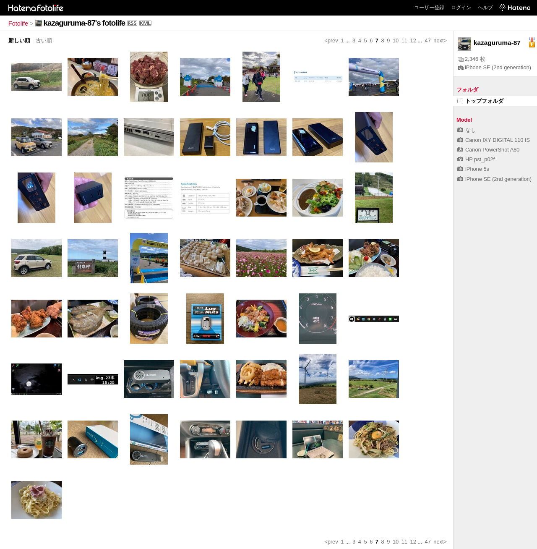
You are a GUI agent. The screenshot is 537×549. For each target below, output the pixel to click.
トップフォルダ (480, 101)
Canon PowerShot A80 (488, 149)
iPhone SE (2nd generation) (494, 67)
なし (466, 130)
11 (404, 40)
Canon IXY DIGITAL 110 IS (493, 140)
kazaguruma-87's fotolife (84, 22)
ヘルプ (485, 7)
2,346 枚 (471, 59)
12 (413, 40)
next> (440, 40)
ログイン (461, 7)
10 (396, 40)
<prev (331, 40)
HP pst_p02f (476, 159)
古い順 (44, 40)
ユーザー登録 (429, 7)
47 (428, 40)
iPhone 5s (473, 169)
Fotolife (18, 23)
